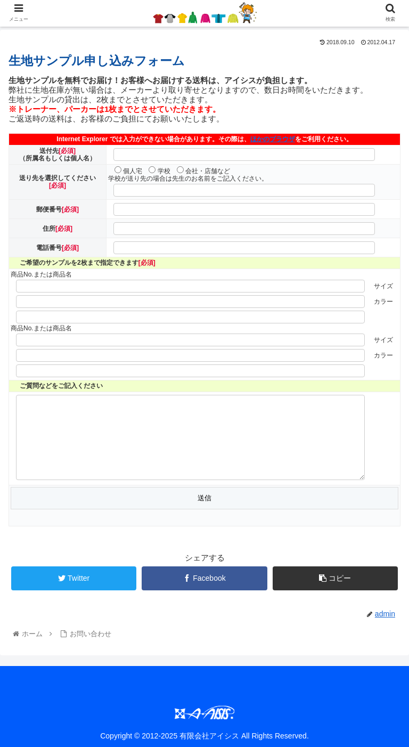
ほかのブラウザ (272, 139)
